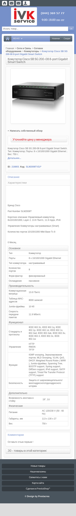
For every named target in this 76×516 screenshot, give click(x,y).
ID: (9, 166)
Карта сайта (38, 483)
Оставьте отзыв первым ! (20, 442)
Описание (13, 177)
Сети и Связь (24, 48)
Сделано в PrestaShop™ (38, 488)
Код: (22, 166)
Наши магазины (38, 471)
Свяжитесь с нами (38, 477)
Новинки (56, 38)
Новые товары (38, 466)
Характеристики (17, 183)
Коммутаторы (31, 51)
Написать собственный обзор (26, 131)
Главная (10, 48)
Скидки (67, 38)
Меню (18, 38)
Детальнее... (14, 158)
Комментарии (16, 435)
